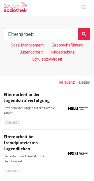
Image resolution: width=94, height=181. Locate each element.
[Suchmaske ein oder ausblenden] (83, 7)
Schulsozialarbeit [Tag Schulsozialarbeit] (47, 59)
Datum (84, 82)
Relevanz (67, 82)
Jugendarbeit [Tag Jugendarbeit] (31, 52)
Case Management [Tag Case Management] (27, 45)
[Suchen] (84, 34)
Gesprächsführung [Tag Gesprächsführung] (67, 45)
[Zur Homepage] (15, 7)
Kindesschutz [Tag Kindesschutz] (63, 52)
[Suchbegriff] (41, 34)
